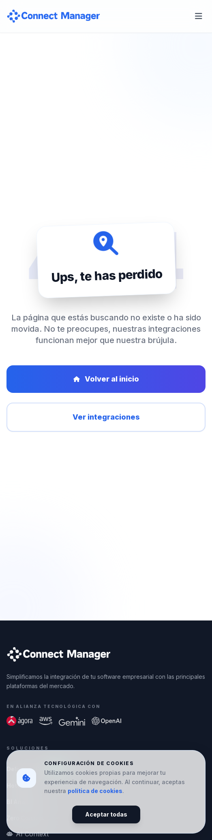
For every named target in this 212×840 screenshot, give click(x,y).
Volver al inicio (106, 379)
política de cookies (95, 790)
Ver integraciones (106, 417)
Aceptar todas (106, 814)
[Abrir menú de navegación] (199, 16)
